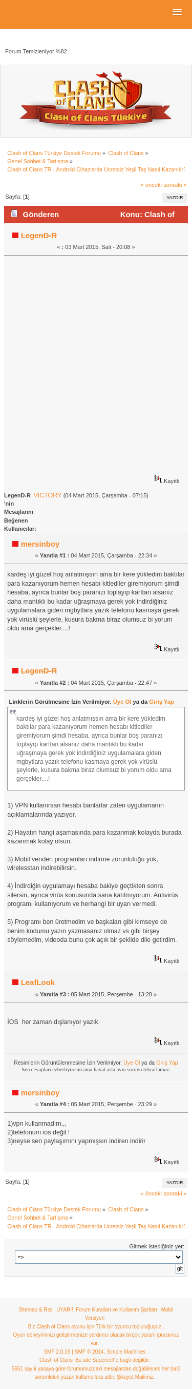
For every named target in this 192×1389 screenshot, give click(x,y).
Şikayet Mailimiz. (136, 1377)
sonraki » (175, 185)
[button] (177, 12)
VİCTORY (47, 495)
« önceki (151, 185)
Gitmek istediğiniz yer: (156, 1246)
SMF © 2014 (89, 1352)
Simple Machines (125, 1352)
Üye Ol (122, 702)
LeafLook (38, 982)
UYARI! (64, 1310)
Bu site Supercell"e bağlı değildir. (112, 1360)
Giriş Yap (161, 702)
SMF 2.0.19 (57, 1352)
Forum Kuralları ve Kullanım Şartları (116, 1310)
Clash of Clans (56, 1360)
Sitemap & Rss (35, 1310)
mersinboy (40, 543)
